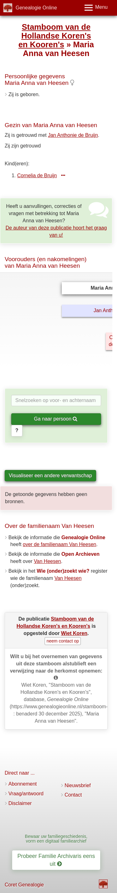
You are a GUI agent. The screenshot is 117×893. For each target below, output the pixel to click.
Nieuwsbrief (78, 785)
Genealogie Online (36, 7)
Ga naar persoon (56, 418)
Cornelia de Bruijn (37, 175)
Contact (73, 795)
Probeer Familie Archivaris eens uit (56, 860)
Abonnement (22, 784)
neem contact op (62, 640)
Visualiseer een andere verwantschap (50, 475)
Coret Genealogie (24, 884)
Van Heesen (47, 561)
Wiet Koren (74, 633)
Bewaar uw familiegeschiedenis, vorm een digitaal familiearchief (56, 839)
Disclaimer (20, 803)
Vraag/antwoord (25, 793)
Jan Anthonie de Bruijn (73, 135)
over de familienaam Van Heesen (59, 544)
